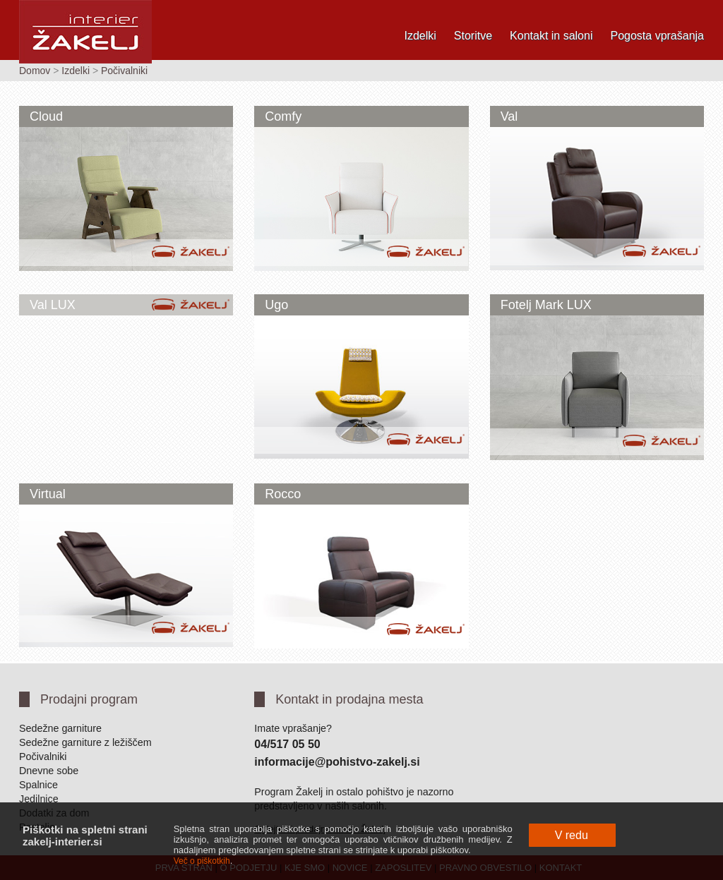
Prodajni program (89, 699)
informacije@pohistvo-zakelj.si (336, 762)
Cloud (46, 116)
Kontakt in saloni (551, 36)
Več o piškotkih (202, 861)
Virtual (48, 494)
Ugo (276, 305)
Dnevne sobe (48, 770)
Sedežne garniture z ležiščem (85, 742)
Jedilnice (39, 798)
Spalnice (38, 784)
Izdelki (420, 36)
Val (509, 116)
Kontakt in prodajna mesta (349, 699)
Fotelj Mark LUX (546, 305)
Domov (34, 70)
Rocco (283, 494)
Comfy (283, 116)
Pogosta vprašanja (657, 36)
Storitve (473, 36)
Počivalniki (124, 70)
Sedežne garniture (60, 728)
